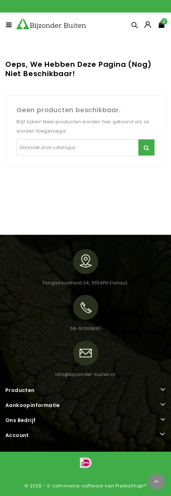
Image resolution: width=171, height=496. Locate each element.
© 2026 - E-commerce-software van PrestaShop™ (85, 486)
